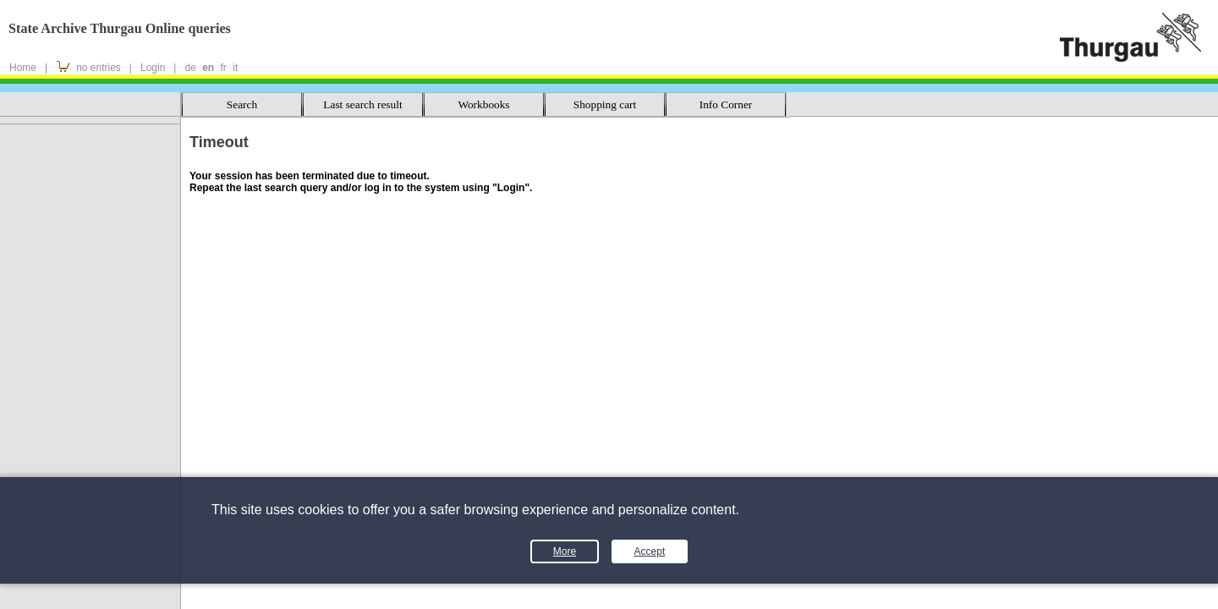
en (208, 68)
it (235, 68)
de (189, 68)
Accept (650, 551)
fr (224, 68)
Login (152, 68)
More (564, 551)
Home (22, 68)
